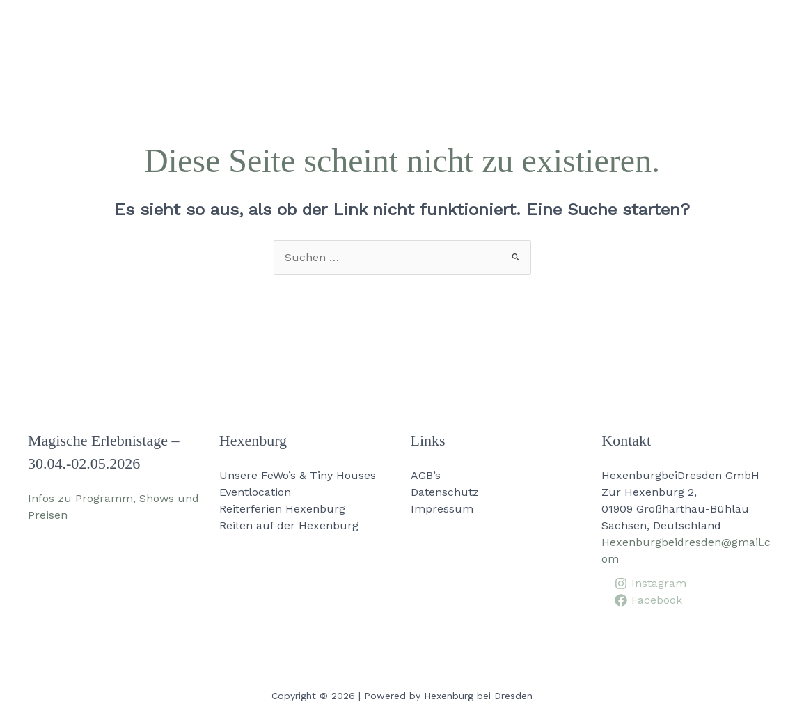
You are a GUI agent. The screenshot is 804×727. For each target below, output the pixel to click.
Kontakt (755, 27)
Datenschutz (445, 492)
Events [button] (428, 28)
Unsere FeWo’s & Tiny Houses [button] (288, 28)
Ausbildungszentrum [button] (546, 28)
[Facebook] (648, 600)
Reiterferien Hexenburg (282, 508)
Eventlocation (255, 492)
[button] (168, 28)
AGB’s (426, 475)
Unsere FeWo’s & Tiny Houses (297, 475)
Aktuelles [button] (674, 28)
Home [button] (153, 28)
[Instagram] (650, 583)
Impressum (442, 508)
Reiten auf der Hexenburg (288, 525)
